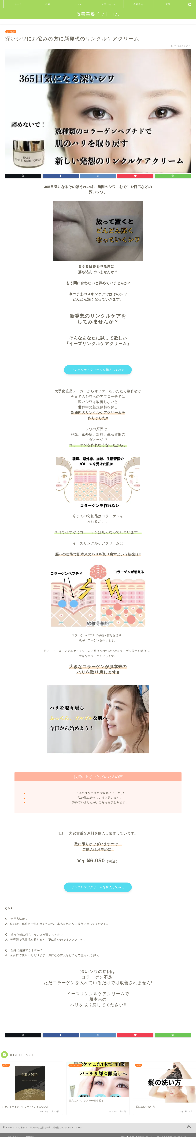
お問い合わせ (109, 4)
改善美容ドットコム (98, 13)
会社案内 (138, 4)
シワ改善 (11, 32)
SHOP (78, 4)
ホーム (18, 4)
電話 (168, 4)
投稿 (48, 4)
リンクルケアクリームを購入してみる (98, 370)
